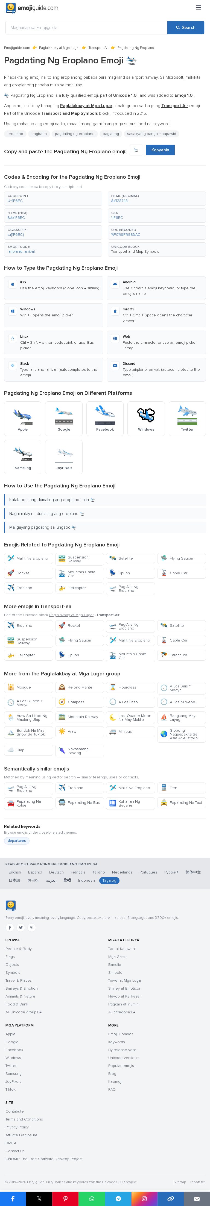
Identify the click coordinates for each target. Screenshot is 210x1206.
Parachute (173, 655)
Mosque (19, 687)
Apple (10, 1034)
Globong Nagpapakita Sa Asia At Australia (179, 734)
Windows (13, 1057)
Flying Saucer (176, 558)
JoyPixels (13, 1081)
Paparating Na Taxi (181, 802)
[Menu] (199, 8)
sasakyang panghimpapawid (151, 133)
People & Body (18, 948)
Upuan (119, 573)
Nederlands (122, 872)
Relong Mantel (75, 687)
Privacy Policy (17, 1127)
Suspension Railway (73, 559)
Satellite (121, 558)
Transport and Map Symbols (135, 251)
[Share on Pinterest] (65, 1199)
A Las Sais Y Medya (175, 688)
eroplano (15, 133)
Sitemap (180, 1182)
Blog (112, 1073)
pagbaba (39, 133)
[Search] (185, 27)
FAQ (112, 1089)
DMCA (10, 1143)
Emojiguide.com (17, 48)
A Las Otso (123, 702)
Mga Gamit (117, 956)
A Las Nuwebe (177, 702)
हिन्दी (67, 880)
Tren (168, 788)
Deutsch (56, 872)
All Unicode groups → (23, 1012)
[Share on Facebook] (13, 1199)
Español (35, 872)
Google (12, 1042)
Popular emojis (121, 1065)
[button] (53, 199)
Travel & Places (18, 980)
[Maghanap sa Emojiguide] (86, 27)
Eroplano (19, 588)
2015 (141, 113)
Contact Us (15, 1151)
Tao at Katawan (121, 948)
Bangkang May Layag (178, 717)
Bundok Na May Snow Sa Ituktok (26, 732)
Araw (67, 731)
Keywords (116, 1042)
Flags (10, 956)
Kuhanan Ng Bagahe (124, 803)
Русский (171, 872)
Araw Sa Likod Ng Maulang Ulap (27, 717)
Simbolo (115, 972)
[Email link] (197, 1199)
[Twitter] (20, 927)
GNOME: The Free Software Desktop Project (44, 1159)
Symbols (12, 972)
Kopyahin (160, 150)
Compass (71, 702)
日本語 (14, 880)
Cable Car (173, 573)
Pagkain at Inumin (123, 1004)
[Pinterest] (31, 927)
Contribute (14, 1111)
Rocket (18, 573)
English (15, 872)
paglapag (111, 133)
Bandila (114, 964)
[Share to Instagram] (144, 1199)
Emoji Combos (120, 1034)
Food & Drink (16, 1004)
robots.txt (197, 1182)
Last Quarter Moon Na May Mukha (130, 717)
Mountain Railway (78, 716)
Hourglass (122, 687)
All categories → (121, 1012)
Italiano (98, 872)
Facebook (14, 1050)
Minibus (120, 731)
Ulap (15, 750)
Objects (12, 964)
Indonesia (86, 880)
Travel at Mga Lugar (125, 980)
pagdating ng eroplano (75, 133)
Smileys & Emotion (21, 988)
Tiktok (10, 1089)
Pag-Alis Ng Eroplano (123, 588)
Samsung (13, 1073)
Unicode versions (123, 1057)
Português (148, 872)
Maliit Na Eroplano (27, 558)
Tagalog (109, 880)
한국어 (33, 880)
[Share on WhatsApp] (91, 1199)
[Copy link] (171, 1199)
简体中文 (193, 872)
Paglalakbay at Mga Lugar (59, 48)
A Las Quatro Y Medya (25, 703)
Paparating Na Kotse (24, 803)
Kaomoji (115, 1081)
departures (17, 841)
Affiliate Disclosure (21, 1135)
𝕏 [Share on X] (39, 1198)
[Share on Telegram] (118, 1199)
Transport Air (99, 48)
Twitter (10, 1065)
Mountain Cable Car (76, 574)
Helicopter (72, 588)
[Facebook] (9, 927)
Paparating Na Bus (79, 802)
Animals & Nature (20, 996)
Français (78, 872)
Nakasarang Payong (73, 751)
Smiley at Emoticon (124, 988)
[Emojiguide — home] (32, 8)
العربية (51, 880)
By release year (122, 1050)
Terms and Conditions (24, 1119)
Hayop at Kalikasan (125, 996)
